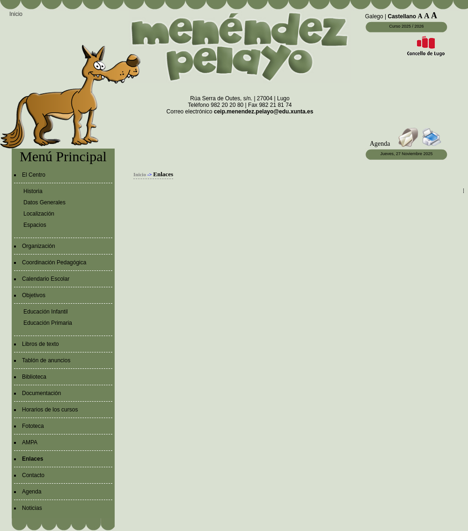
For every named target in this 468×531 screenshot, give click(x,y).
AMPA (29, 442)
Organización (38, 246)
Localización (38, 213)
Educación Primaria (47, 323)
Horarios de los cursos (50, 409)
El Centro (33, 175)
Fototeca (33, 426)
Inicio (15, 14)
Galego (374, 16)
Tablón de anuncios (46, 360)
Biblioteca (34, 377)
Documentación (41, 393)
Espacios (34, 225)
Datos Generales (44, 202)
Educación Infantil (45, 311)
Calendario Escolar (45, 279)
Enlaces (32, 459)
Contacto (33, 475)
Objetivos (33, 295)
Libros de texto (40, 344)
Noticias (32, 508)
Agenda (31, 491)
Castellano (402, 16)
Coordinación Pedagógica (54, 262)
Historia (33, 191)
